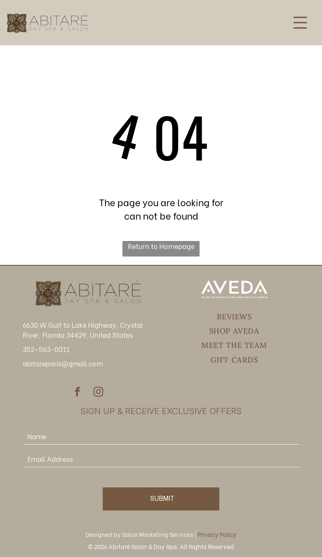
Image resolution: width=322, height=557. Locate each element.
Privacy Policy (216, 534)
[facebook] (77, 392)
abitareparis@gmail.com (63, 363)
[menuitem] (234, 317)
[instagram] (98, 392)
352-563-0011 (46, 349)
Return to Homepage (161, 246)
